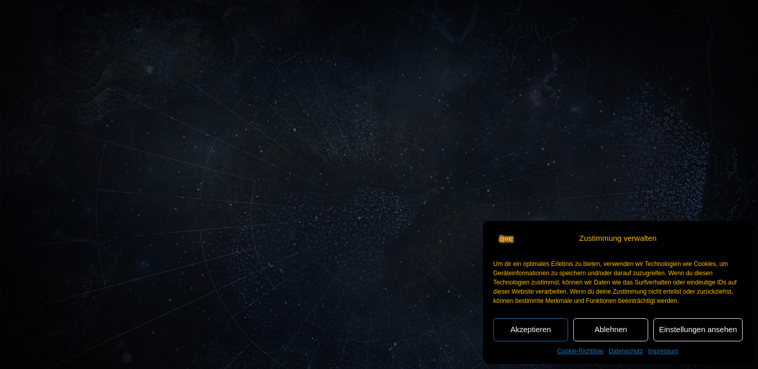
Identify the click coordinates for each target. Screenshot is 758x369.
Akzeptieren (530, 329)
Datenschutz (626, 351)
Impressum (663, 351)
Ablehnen (610, 329)
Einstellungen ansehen (698, 329)
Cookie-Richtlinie (580, 351)
